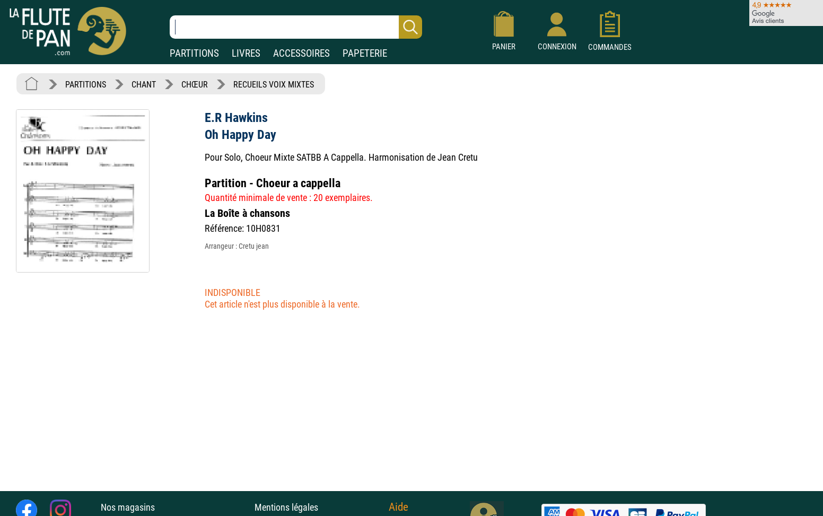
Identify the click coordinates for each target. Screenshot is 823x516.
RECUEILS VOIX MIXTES (273, 85)
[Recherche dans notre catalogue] (296, 27)
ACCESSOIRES (301, 53)
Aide (398, 507)
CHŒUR (194, 85)
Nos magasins (128, 507)
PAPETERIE (365, 53)
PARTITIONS (194, 53)
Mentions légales (286, 507)
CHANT (144, 85)
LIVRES (246, 53)
